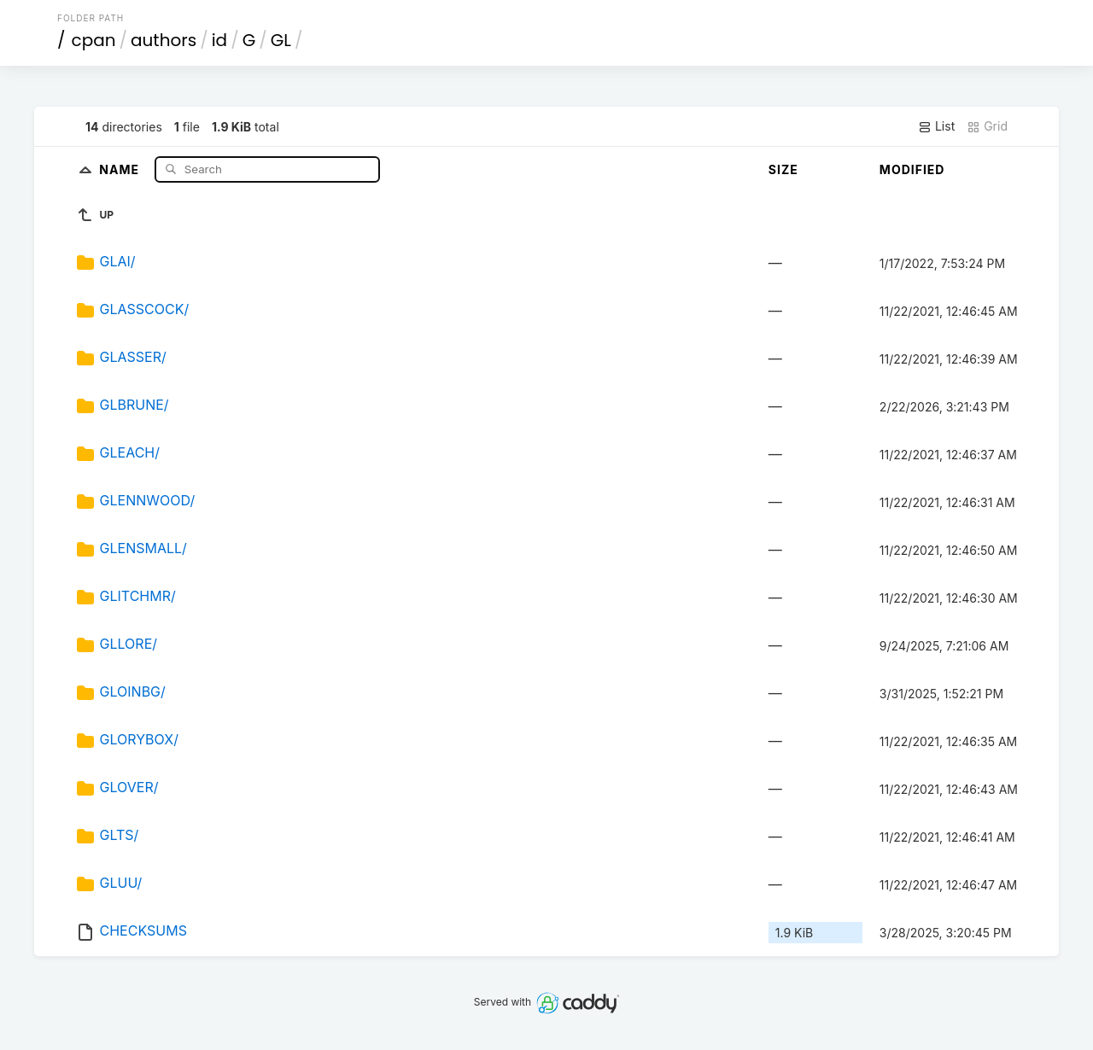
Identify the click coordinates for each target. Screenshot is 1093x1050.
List (936, 126)
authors (163, 40)
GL (281, 40)
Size (783, 169)
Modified (912, 169)
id (219, 40)
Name (121, 168)
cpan (94, 40)
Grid (987, 126)
